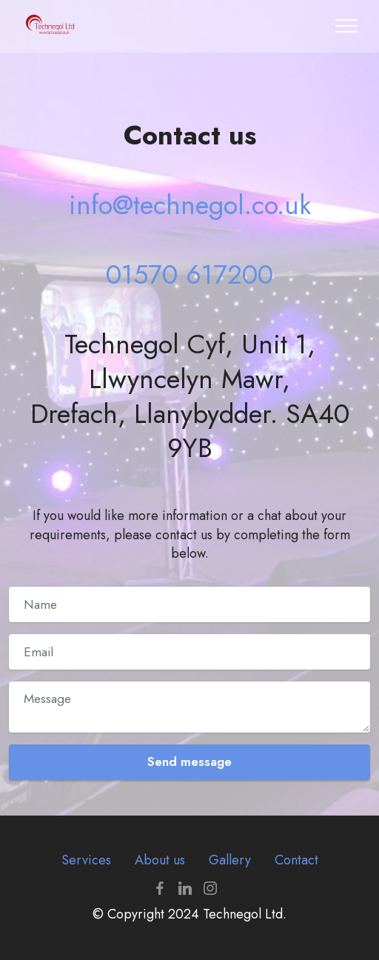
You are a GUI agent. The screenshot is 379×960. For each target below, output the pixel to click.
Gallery (230, 860)
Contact (296, 860)
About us (160, 860)
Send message (189, 761)
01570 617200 (189, 274)
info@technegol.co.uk (190, 204)
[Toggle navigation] (346, 26)
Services (86, 860)
